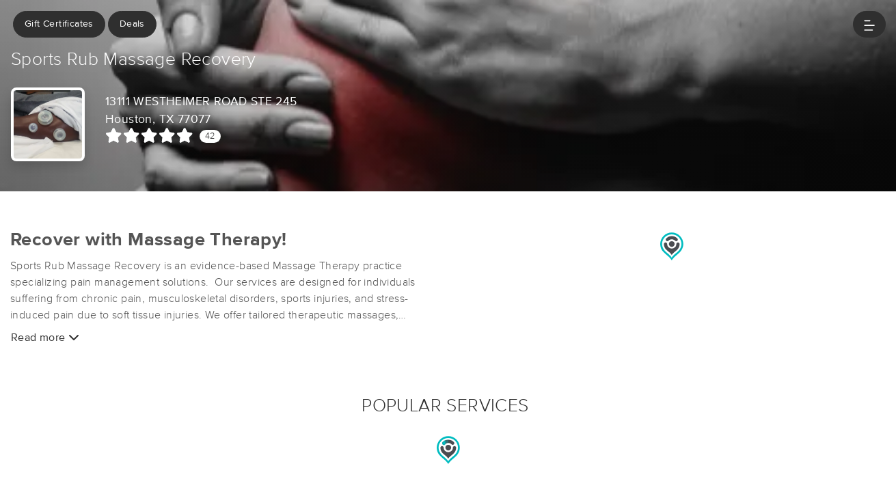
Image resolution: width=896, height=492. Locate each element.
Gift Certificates (59, 24)
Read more (45, 337)
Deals (132, 24)
